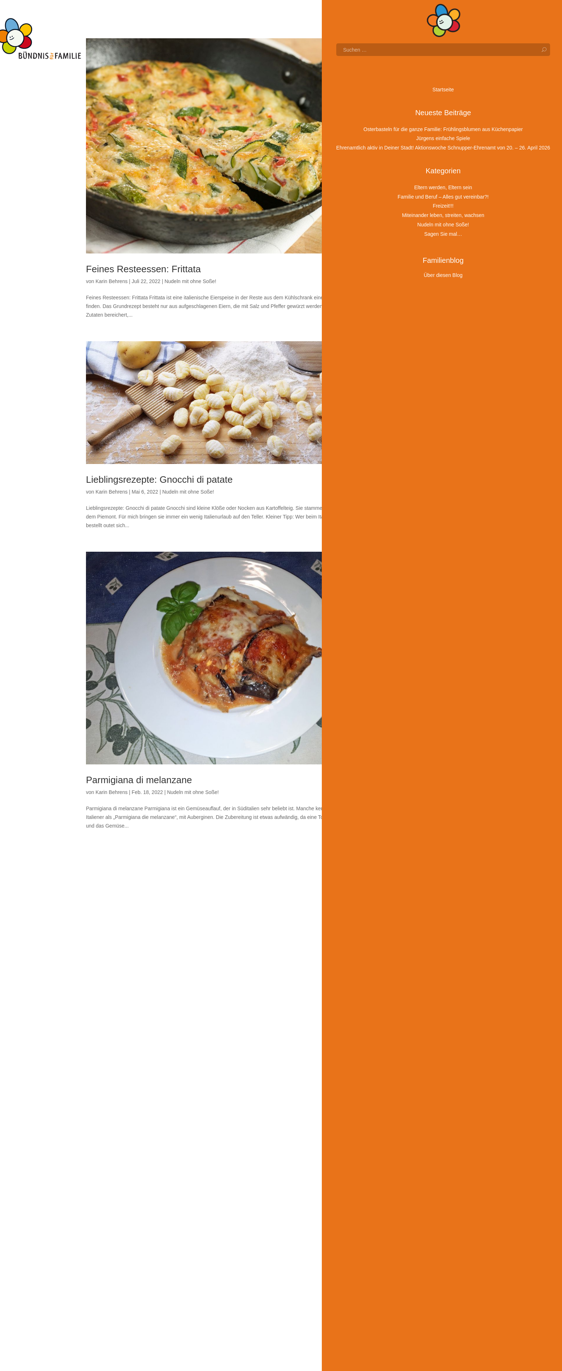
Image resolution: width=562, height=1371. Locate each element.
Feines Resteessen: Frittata (143, 269)
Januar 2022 (420, 813)
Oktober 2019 (421, 1113)
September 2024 (424, 457)
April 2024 (417, 513)
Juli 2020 (416, 1013)
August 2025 (420, 335)
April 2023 (417, 646)
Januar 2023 (420, 680)
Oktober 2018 (421, 1236)
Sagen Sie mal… (425, 1338)
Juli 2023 (416, 613)
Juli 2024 (416, 479)
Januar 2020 (420, 1080)
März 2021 (417, 924)
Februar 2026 (421, 268)
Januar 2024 (420, 546)
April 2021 (417, 913)
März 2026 (417, 257)
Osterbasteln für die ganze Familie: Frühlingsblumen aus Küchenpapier (439, 86)
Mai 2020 (416, 1035)
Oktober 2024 (421, 446)
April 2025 (417, 379)
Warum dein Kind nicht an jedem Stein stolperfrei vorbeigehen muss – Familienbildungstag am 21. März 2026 (436, 171)
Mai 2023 (416, 635)
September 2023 (424, 591)
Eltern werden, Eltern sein (434, 1265)
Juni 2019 (417, 1158)
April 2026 (417, 246)
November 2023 (424, 569)
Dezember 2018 (424, 1225)
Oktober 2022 (421, 713)
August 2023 (420, 602)
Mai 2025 (416, 369)
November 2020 (424, 969)
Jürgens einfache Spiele (432, 106)
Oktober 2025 (421, 313)
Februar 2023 (421, 669)
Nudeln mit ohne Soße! (190, 281)
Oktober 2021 (421, 847)
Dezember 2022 (424, 691)
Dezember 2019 (424, 1091)
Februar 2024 (421, 535)
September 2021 (424, 858)
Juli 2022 (416, 747)
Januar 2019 (420, 1213)
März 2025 (417, 391)
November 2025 (424, 302)
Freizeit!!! (416, 1296)
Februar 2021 (421, 935)
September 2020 (424, 991)
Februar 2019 (421, 1202)
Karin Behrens (111, 281)
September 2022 (424, 724)
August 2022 (420, 735)
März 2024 (417, 524)
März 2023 (417, 657)
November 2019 (424, 1102)
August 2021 (420, 869)
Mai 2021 (416, 902)
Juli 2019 (416, 1147)
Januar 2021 (420, 947)
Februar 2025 (421, 402)
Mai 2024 (416, 502)
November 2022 (424, 702)
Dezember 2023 (424, 557)
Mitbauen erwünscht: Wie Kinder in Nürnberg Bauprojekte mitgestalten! (434, 208)
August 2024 (420, 469)
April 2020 (417, 1047)
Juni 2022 (417, 757)
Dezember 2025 (424, 291)
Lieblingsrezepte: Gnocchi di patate (159, 479)
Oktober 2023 (421, 580)
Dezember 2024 (424, 424)
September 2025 (424, 324)
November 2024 (424, 435)
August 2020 (420, 1002)
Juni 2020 (417, 1025)
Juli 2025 (416, 346)
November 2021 (424, 835)
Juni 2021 (417, 891)
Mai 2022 (416, 769)
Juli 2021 (416, 880)
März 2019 (417, 1191)
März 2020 (417, 1058)
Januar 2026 (420, 279)
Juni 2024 (417, 491)
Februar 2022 (421, 802)
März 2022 (417, 791)
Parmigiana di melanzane (139, 780)
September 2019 (424, 1125)
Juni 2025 (417, 357)
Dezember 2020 (424, 958)
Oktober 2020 (421, 980)
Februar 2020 (421, 1069)
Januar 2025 (420, 413)
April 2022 (417, 780)
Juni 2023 (417, 624)
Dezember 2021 (424, 824)
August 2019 (420, 1136)
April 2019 (417, 1180)
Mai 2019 (416, 1169)
